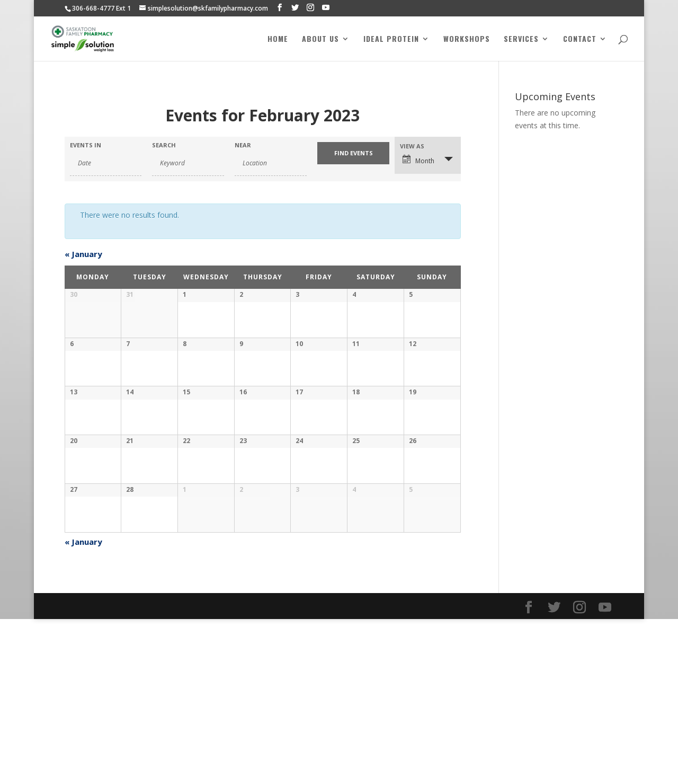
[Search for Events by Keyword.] (188, 163)
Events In (85, 145)
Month (418, 160)
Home (277, 39)
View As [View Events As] (412, 146)
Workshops (466, 39)
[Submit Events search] (353, 153)
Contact (579, 39)
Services (521, 39)
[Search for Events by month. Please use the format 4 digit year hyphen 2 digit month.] (106, 163)
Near (243, 145)
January (83, 254)
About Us (320, 39)
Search (164, 145)
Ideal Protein (391, 39)
